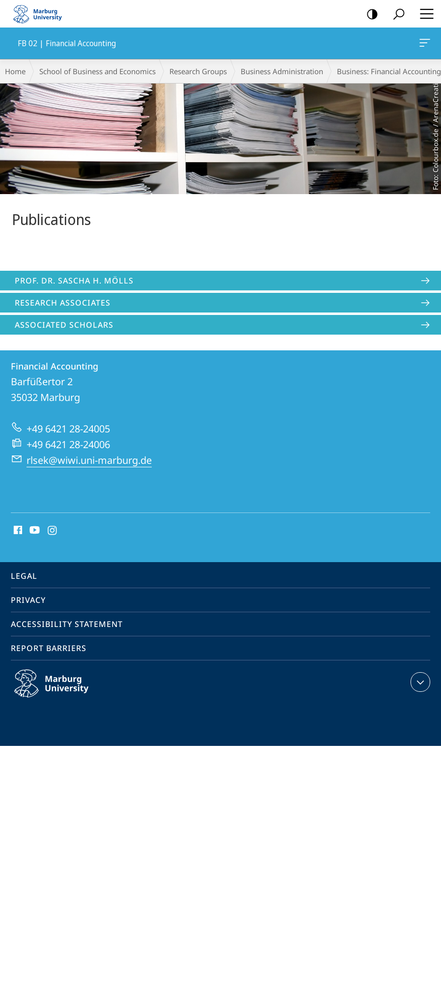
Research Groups (198, 71)
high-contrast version (369, 14)
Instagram (53, 531)
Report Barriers (48, 648)
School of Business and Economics (97, 71)
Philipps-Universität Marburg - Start (42, 13)
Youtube (34, 531)
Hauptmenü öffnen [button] (424, 14)
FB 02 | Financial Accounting (424, 45)
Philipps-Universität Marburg (62, 691)
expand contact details (419, 682)
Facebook (17, 531)
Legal (24, 575)
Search (396, 14)
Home (15, 71)
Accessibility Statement (67, 624)
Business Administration (282, 71)
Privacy (28, 600)
